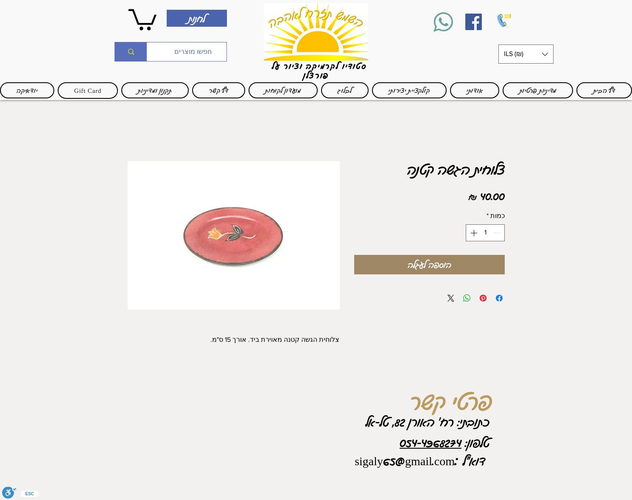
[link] (143, 18)
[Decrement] (497, 233)
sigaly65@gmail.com (405, 460)
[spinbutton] (485, 233)
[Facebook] (473, 22)
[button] (526, 54)
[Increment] (473, 233)
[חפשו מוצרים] (193, 51)
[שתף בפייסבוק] (499, 298)
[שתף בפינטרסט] (483, 298)
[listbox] (526, 54)
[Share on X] (451, 298)
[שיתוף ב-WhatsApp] (467, 298)
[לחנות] (197, 18)
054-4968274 (430, 442)
